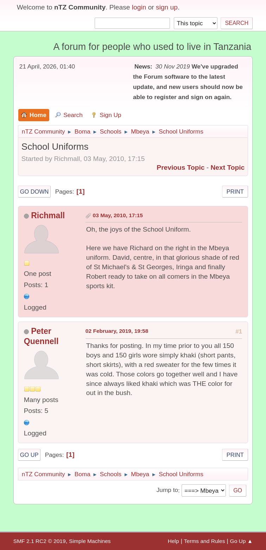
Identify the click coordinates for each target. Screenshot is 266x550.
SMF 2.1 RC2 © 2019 (39, 541)
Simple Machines (89, 541)
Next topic (228, 167)
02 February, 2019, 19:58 (117, 331)
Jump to (167, 490)
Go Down (34, 191)
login (139, 7)
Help (173, 541)
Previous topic (180, 167)
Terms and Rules (204, 541)
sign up (167, 7)
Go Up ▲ (241, 541)
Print (235, 191)
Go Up (29, 455)
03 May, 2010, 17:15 (118, 215)
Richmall (48, 215)
